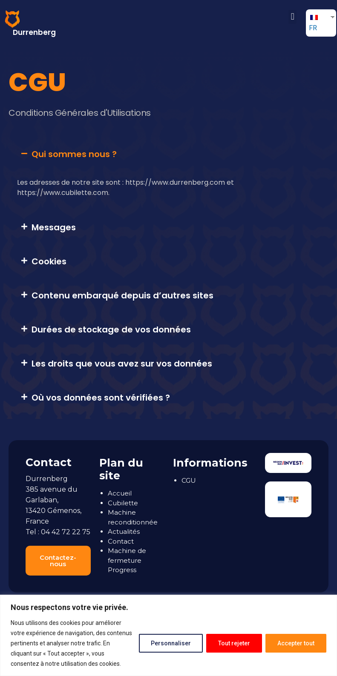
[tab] (171, 154)
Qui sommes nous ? (74, 154)
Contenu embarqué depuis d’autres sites (122, 295)
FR (313, 23)
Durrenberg (34, 32)
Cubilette (123, 503)
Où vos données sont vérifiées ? (101, 398)
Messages (54, 227)
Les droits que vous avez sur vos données (122, 364)
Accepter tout (295, 643)
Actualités (124, 531)
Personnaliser (169, 643)
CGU (188, 480)
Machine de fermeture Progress (127, 560)
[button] (292, 17)
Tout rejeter (233, 643)
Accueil (120, 493)
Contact (121, 541)
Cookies (49, 261)
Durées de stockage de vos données (111, 329)
